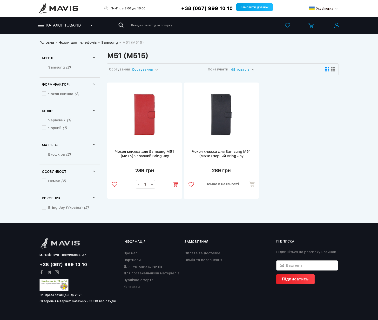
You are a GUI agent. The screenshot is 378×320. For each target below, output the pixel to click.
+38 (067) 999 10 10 (207, 8)
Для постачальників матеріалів (151, 273)
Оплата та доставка (202, 253)
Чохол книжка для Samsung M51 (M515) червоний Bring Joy (144, 153)
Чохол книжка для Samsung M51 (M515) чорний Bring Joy (221, 153)
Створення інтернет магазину (63, 301)
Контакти (131, 287)
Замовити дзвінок (255, 7)
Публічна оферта (138, 280)
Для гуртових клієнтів (142, 266)
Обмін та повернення (203, 260)
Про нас (130, 253)
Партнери (132, 260)
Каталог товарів (59, 25)
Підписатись (295, 279)
